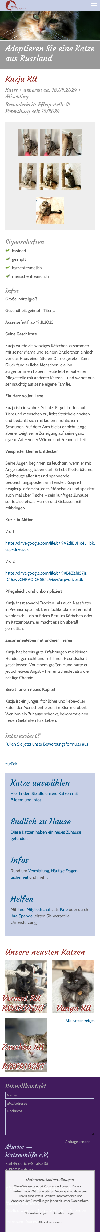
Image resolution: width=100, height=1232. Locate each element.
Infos (20, 860)
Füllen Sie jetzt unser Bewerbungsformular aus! (47, 744)
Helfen (22, 899)
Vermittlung (38, 870)
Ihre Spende (22, 915)
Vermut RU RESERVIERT (23, 1003)
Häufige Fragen (64, 870)
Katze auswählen (40, 783)
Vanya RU (73, 1008)
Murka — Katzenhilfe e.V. (27, 1151)
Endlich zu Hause (41, 821)
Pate (64, 909)
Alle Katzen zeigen (80, 1020)
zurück (11, 763)
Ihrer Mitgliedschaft (34, 909)
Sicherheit (19, 877)
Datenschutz (79, 1201)
